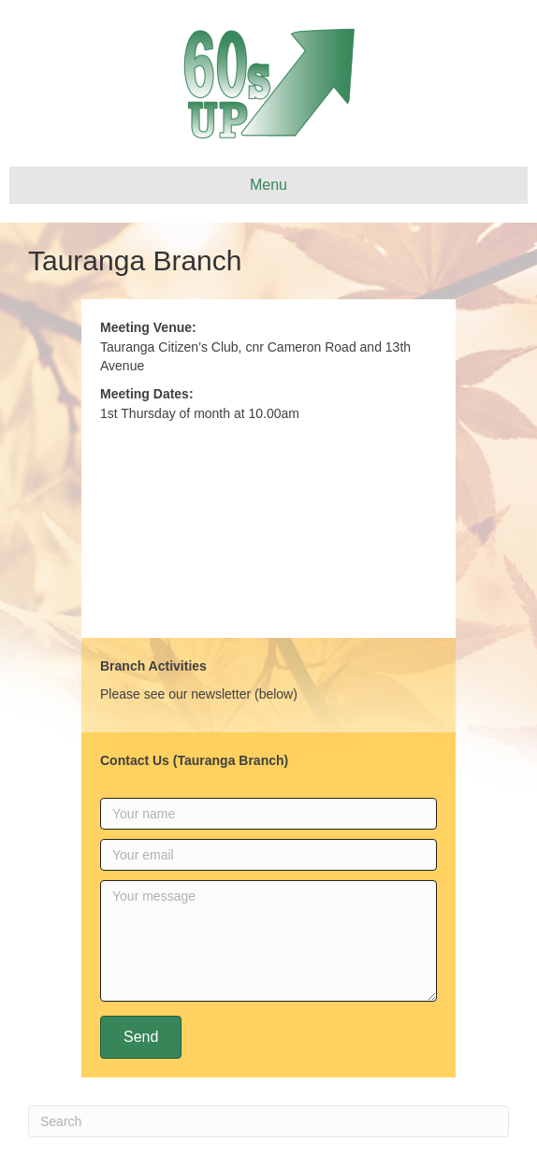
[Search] (268, 1121)
